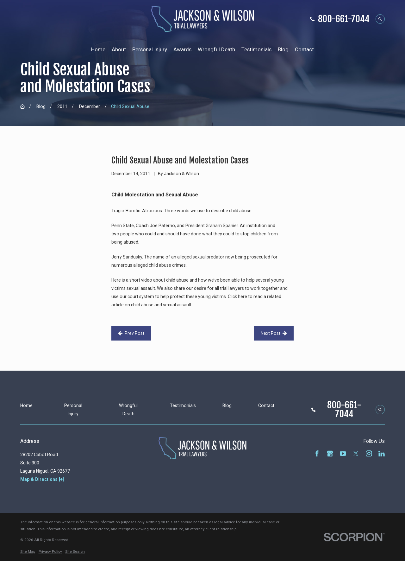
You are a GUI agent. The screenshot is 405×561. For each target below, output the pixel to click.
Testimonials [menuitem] (256, 49)
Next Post (274, 333)
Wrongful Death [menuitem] (216, 49)
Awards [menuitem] (182, 49)
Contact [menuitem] (304, 49)
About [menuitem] (119, 49)
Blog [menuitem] (283, 49)
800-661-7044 (344, 19)
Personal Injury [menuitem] (149, 49)
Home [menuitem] (98, 49)
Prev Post (131, 333)
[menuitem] (27, 551)
